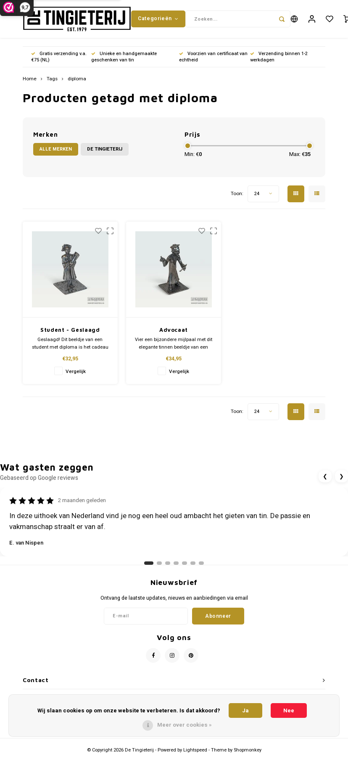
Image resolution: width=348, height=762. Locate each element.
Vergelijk (76, 375)
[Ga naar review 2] (159, 567)
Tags (52, 83)
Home (30, 83)
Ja (245, 710)
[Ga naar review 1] (148, 567)
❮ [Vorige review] (325, 480)
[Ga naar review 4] (176, 567)
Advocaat (173, 334)
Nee (288, 710)
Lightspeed (195, 754)
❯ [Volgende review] (341, 480)
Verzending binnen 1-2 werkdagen (279, 61)
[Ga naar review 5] (184, 567)
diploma (77, 83)
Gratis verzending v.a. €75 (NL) (59, 61)
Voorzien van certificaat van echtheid (213, 61)
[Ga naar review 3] (167, 567)
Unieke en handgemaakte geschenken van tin (124, 61)
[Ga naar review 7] (201, 567)
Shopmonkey (247, 754)
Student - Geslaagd (70, 334)
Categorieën (158, 20)
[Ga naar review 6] (192, 567)
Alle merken (56, 153)
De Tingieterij (104, 153)
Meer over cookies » (184, 725)
